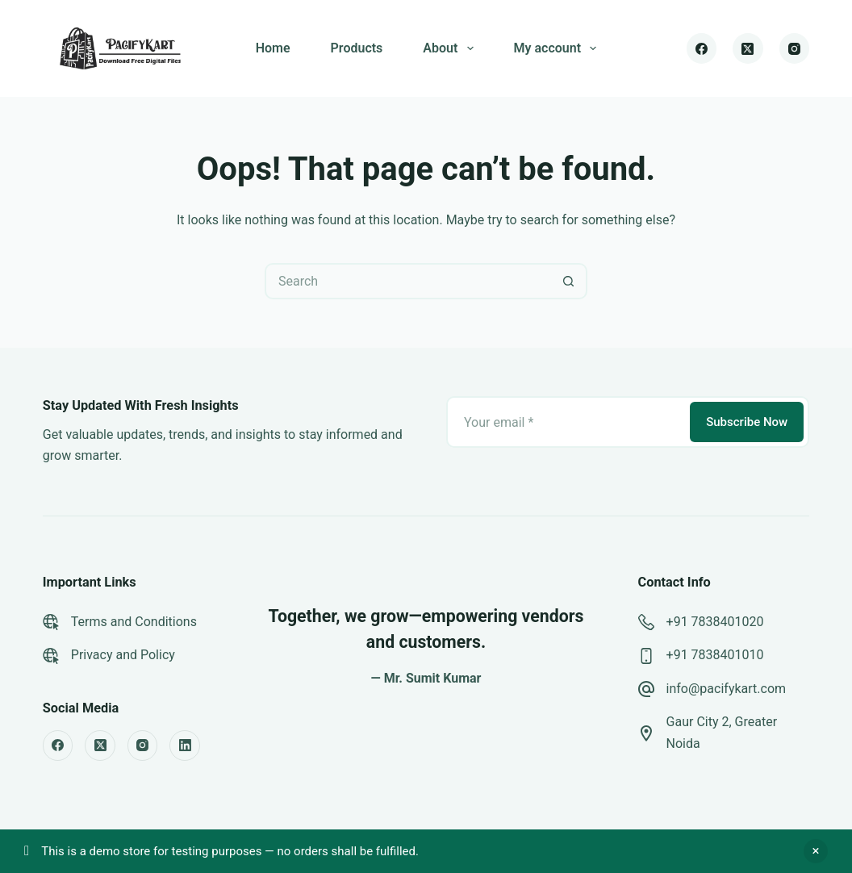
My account (559, 48)
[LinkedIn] (184, 745)
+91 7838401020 (715, 621)
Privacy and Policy (123, 654)
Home (273, 48)
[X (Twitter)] (748, 48)
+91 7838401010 (715, 654)
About (451, 48)
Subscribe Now (746, 422)
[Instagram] (794, 48)
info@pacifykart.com (726, 688)
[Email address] (567, 422)
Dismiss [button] (816, 851)
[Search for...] (408, 281)
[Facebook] (702, 48)
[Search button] (569, 281)
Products (357, 48)
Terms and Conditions (134, 621)
